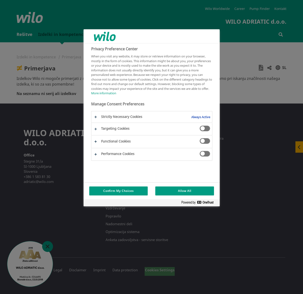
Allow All (184, 191)
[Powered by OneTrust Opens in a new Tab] (199, 203)
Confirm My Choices (118, 191)
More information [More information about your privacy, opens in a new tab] (103, 93)
